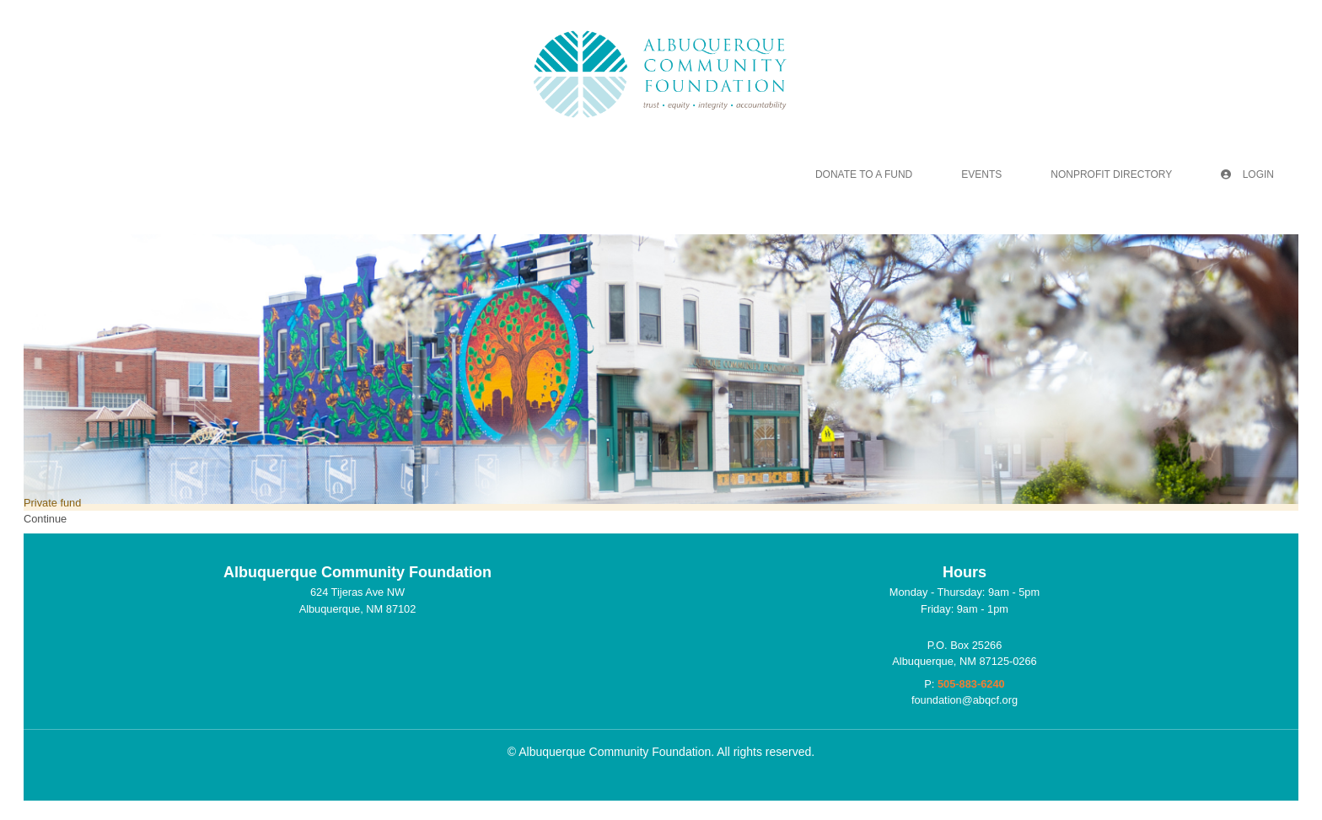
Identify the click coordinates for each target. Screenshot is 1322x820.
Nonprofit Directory (1111, 174)
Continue (45, 518)
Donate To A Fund (863, 174)
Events (981, 174)
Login (1247, 174)
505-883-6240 (971, 684)
